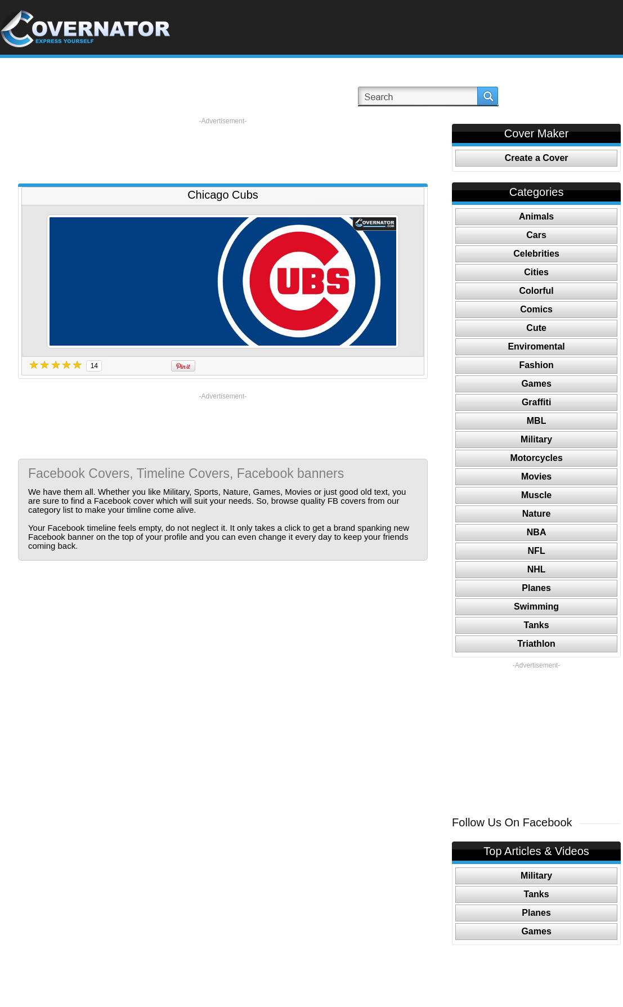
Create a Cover (536, 158)
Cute (536, 328)
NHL (536, 569)
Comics (536, 309)
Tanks (536, 625)
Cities (536, 272)
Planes (536, 588)
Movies (536, 476)
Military (536, 439)
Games (536, 383)
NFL (536, 551)
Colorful (536, 291)
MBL (536, 421)
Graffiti (536, 402)
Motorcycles (536, 458)
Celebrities (536, 253)
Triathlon (536, 643)
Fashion (536, 365)
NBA (536, 532)
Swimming (536, 606)
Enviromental (536, 346)
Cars (536, 235)
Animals (536, 216)
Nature (536, 513)
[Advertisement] (223, 151)
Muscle (536, 495)
